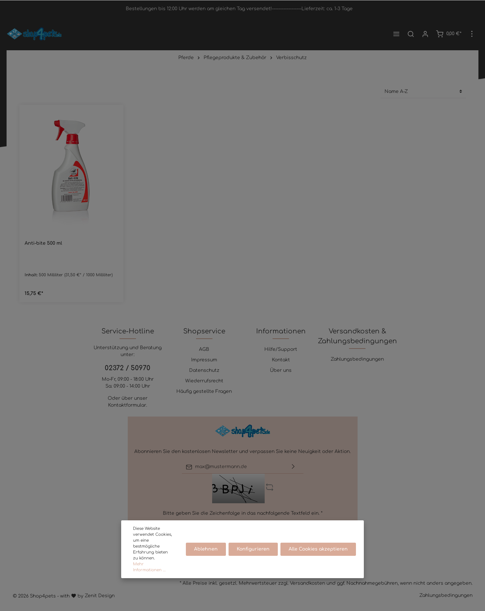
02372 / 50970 (127, 368)
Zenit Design (100, 595)
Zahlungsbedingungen (357, 359)
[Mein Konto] (425, 33)
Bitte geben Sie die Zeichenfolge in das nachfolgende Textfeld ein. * (242, 513)
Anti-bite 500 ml (43, 243)
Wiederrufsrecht (204, 380)
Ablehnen (206, 549)
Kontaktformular (127, 405)
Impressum (204, 359)
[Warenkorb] (448, 33)
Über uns (281, 370)
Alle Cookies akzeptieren (318, 549)
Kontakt (281, 359)
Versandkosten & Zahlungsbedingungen (357, 336)
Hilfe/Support (280, 349)
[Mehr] (471, 33)
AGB (204, 349)
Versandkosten (307, 583)
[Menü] (396, 33)
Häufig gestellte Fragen (204, 391)
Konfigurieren (253, 549)
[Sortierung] (423, 91)
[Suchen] (410, 33)
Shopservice (204, 331)
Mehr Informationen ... (149, 567)
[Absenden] (293, 467)
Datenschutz (204, 370)
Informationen (281, 331)
